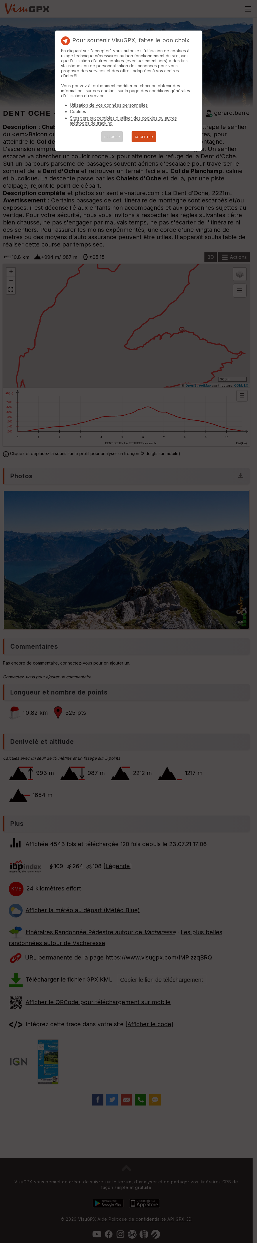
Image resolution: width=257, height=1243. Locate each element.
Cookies (78, 111)
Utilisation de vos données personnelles (109, 105)
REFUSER (112, 137)
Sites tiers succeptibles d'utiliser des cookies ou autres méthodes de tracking (123, 120)
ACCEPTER (144, 137)
